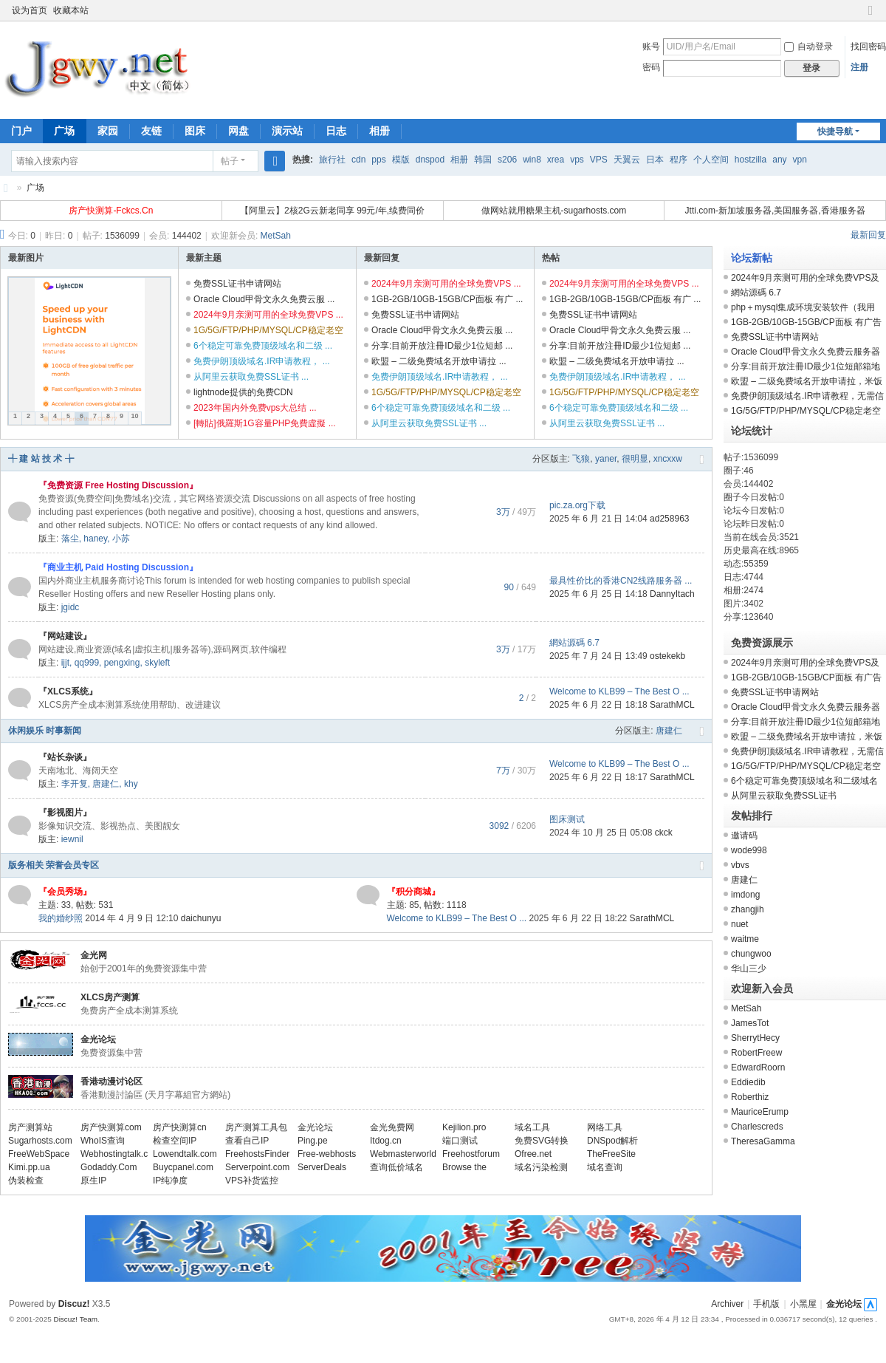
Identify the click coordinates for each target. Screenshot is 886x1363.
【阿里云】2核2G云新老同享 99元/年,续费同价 (332, 210)
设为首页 (29, 10)
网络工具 (604, 1127)
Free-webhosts (327, 1154)
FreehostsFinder (257, 1154)
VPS (599, 159)
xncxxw (667, 459)
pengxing (122, 662)
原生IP (93, 1180)
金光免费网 (392, 1127)
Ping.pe (313, 1140)
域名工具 (532, 1127)
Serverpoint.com (257, 1167)
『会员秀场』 (65, 892)
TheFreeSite (611, 1154)
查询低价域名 (396, 1167)
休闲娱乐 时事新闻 (44, 730)
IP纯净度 (170, 1180)
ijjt (65, 662)
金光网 (6, 188)
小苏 (121, 538)
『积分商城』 (413, 892)
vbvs (740, 865)
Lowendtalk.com (185, 1154)
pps (378, 159)
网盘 (238, 131)
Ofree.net (533, 1154)
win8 (532, 159)
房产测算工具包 (256, 1127)
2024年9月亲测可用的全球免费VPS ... (268, 315)
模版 (401, 159)
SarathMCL (672, 705)
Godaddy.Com (108, 1167)
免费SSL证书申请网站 (237, 284)
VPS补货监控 (251, 1180)
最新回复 (868, 235)
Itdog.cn (386, 1140)
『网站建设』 (65, 636)
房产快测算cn (180, 1127)
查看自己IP (247, 1140)
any (779, 159)
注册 (859, 67)
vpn (800, 159)
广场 (64, 131)
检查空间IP (174, 1140)
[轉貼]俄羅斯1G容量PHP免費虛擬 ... (264, 423)
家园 (107, 131)
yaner (606, 459)
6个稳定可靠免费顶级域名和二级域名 (804, 781)
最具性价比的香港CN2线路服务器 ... (620, 580)
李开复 (74, 784)
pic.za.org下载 (577, 505)
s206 (507, 159)
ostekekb (667, 656)
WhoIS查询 (102, 1140)
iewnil (72, 839)
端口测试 (460, 1140)
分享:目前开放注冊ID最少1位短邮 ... (441, 346)
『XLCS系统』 (67, 691)
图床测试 (567, 819)
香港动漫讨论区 (111, 1081)
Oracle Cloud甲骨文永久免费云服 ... (263, 299)
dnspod (430, 159)
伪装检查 (26, 1180)
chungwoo (751, 954)
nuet (739, 924)
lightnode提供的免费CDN (243, 392)
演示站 (287, 131)
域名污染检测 (541, 1167)
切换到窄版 (870, 16)
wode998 (749, 850)
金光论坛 (98, 1039)
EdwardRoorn (758, 1067)
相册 (379, 131)
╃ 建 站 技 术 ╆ (41, 459)
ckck (664, 832)
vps (577, 159)
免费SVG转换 (542, 1140)
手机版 (766, 1304)
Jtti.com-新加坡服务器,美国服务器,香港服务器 (775, 210)
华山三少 (748, 968)
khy (131, 784)
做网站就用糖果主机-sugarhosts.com (554, 210)
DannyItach (672, 594)
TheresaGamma (763, 1141)
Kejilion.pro (464, 1127)
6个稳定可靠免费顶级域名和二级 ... (262, 346)
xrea (555, 159)
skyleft (157, 662)
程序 (678, 159)
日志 (336, 131)
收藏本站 (71, 10)
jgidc (70, 607)
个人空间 (711, 159)
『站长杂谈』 (65, 757)
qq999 (87, 662)
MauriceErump (760, 1112)
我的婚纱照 (60, 918)
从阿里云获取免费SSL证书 (784, 795)
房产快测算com (111, 1127)
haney (95, 538)
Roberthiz (750, 1097)
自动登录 (808, 46)
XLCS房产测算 (110, 997)
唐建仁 (669, 730)
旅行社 (332, 159)
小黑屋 (803, 1304)
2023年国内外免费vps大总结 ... (255, 408)
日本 (655, 159)
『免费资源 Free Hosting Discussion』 (118, 485)
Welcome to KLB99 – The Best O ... (619, 691)
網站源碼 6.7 (574, 643)
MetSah (276, 235)
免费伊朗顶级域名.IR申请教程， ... (261, 361)
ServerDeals (322, 1167)
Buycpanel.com (183, 1167)
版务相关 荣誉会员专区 (53, 865)
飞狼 (581, 459)
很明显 (635, 459)
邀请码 (744, 835)
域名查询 (604, 1167)
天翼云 (627, 159)
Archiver (727, 1304)
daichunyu (201, 918)
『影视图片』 (65, 812)
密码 (651, 67)
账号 (651, 46)
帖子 (229, 161)
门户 (21, 131)
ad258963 (669, 518)
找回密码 (868, 46)
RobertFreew (756, 1053)
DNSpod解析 (612, 1140)
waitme (745, 939)
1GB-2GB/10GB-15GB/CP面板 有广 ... (447, 299)
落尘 (70, 538)
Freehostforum (471, 1154)
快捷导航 (835, 131)
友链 (151, 131)
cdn (358, 159)
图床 (195, 131)
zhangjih (747, 909)
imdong (745, 894)
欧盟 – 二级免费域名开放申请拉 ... (438, 361)
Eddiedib (748, 1082)
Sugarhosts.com (40, 1140)
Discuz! (74, 1304)
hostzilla (750, 159)
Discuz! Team (75, 1319)
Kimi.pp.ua (29, 1167)
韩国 (483, 159)
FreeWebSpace (38, 1154)
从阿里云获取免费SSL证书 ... (251, 377)
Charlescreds (757, 1126)
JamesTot (750, 1023)
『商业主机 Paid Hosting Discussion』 (118, 567)
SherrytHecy (755, 1038)
